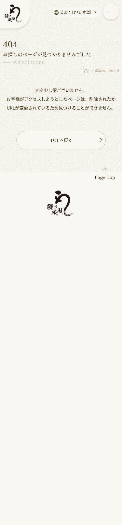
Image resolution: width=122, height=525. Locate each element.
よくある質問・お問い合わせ (81, 285)
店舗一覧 (74, 267)
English (50, 467)
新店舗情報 (19, 328)
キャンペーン (21, 335)
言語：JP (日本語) (79, 12)
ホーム (13, 239)
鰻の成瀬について (83, 239)
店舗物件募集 (78, 253)
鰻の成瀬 (51, 497)
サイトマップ (76, 483)
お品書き (17, 264)
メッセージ (19, 249)
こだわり (17, 257)
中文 (76, 467)
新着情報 (16, 303)
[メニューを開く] (111, 11)
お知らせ (17, 313)
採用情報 (74, 303)
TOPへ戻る (76, 140)
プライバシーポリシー (27, 483)
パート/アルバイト (84, 313)
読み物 (16, 320)
